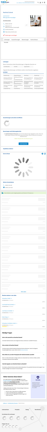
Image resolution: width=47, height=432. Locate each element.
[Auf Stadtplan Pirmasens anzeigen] (45, 154)
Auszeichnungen (16, 39)
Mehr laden (23, 291)
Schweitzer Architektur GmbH (9, 323)
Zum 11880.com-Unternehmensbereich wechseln (25, 2)
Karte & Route (34, 39)
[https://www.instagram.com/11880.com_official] (6, 426)
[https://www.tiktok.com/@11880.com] (10, 426)
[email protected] (24, 350)
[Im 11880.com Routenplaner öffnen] (42, 153)
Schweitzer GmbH (6, 298)
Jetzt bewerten (23, 143)
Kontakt (6, 42)
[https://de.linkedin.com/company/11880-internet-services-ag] (13, 426)
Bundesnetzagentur (7, 380)
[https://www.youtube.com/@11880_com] (16, 426)
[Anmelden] (41, 2)
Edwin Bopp (5, 317)
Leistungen (7, 39)
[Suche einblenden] (39, 2)
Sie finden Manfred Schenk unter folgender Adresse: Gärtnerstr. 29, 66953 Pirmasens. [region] (19, 340)
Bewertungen (25, 39)
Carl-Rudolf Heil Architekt (8, 304)
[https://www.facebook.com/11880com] (3, 426)
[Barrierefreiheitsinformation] (43, 2)
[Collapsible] (44, 337)
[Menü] (45, 2)
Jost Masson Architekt (7, 311)
